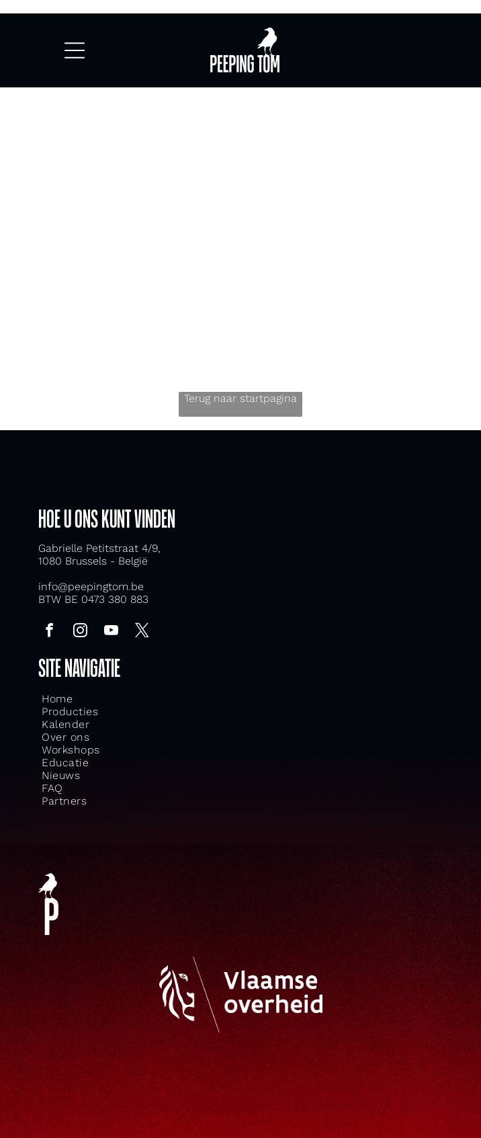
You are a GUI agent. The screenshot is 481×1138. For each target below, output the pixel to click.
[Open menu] (74, 50)
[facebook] (49, 632)
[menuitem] (170, 698)
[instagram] (80, 632)
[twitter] (141, 632)
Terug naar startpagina (240, 398)
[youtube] (111, 632)
